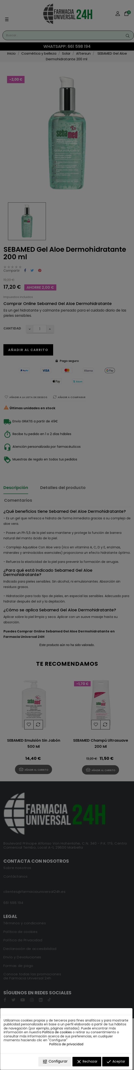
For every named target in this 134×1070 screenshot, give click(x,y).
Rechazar (86, 1061)
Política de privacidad (66, 1044)
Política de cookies (57, 1032)
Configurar (55, 1061)
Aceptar (115, 1061)
